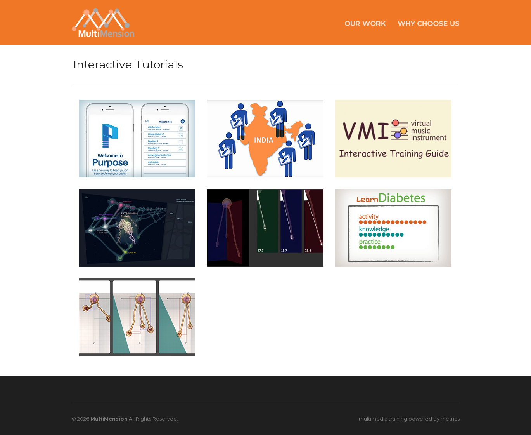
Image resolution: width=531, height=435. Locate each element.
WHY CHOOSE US (429, 23)
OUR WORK (365, 23)
